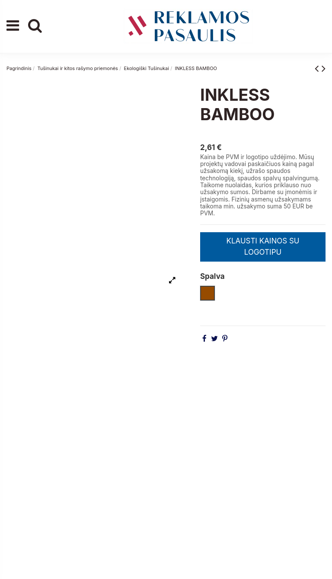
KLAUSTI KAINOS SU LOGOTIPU (262, 246)
